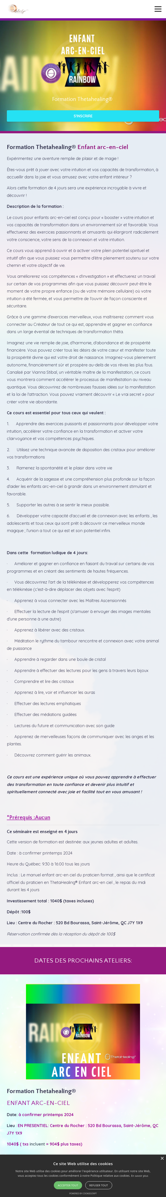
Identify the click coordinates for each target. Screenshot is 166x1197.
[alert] (83, 1176)
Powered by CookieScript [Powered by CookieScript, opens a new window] (83, 1193)
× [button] (162, 1158)
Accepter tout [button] (68, 1185)
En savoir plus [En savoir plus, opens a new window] (139, 1175)
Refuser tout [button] (98, 1185)
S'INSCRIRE (83, 116)
